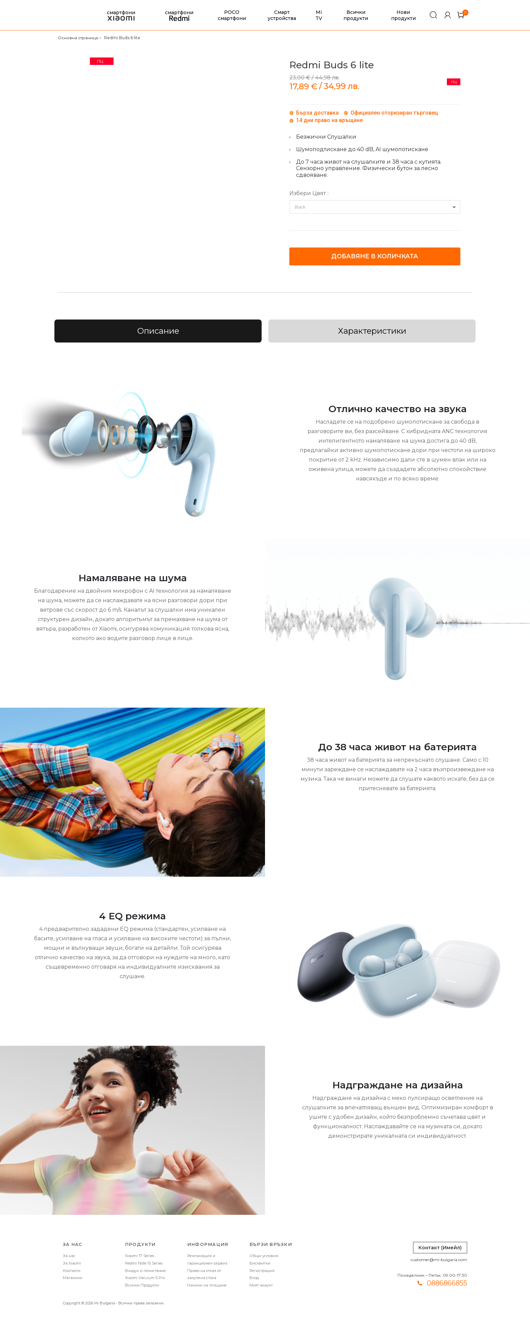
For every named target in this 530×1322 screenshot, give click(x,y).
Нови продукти (403, 15)
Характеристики (372, 331)
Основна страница (78, 37)
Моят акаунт (261, 1285)
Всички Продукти (142, 1285)
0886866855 (447, 1283)
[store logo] (67, 15)
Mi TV (318, 15)
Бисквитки (259, 1263)
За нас (69, 1255)
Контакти (71, 1270)
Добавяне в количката (374, 256)
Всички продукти (355, 15)
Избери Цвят (307, 193)
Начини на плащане (207, 1285)
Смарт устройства (282, 15)
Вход (254, 1277)
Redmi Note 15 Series (144, 1263)
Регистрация (261, 1270)
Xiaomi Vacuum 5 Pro (145, 1277)
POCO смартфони (232, 15)
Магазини (72, 1277)
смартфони (121, 15)
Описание (158, 331)
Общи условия (263, 1255)
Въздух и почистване (145, 1270)
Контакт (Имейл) (440, 1248)
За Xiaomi (72, 1263)
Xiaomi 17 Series (139, 1255)
